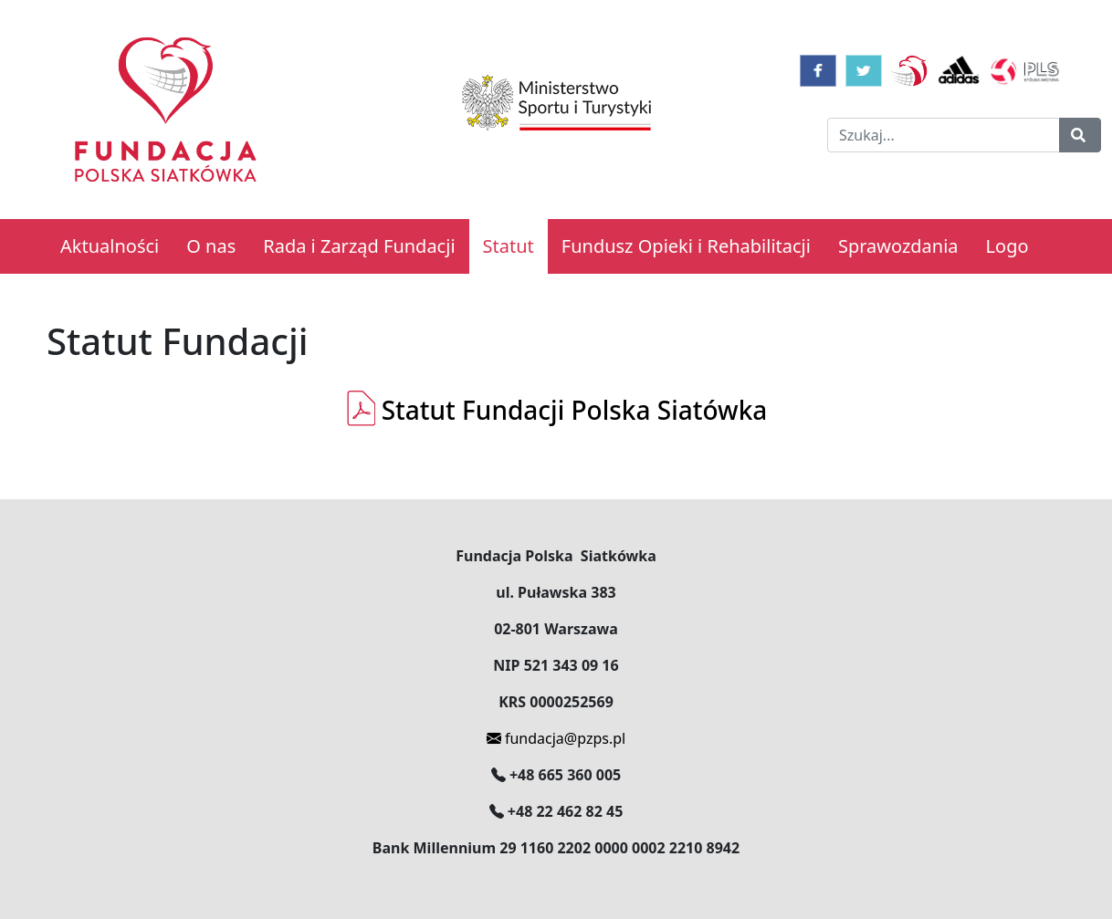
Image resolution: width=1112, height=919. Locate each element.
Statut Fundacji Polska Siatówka (556, 409)
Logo (1007, 246)
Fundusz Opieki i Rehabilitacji (686, 246)
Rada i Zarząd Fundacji (359, 246)
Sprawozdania (898, 246)
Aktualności (109, 246)
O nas (211, 246)
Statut (508, 246)
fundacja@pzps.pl (556, 738)
